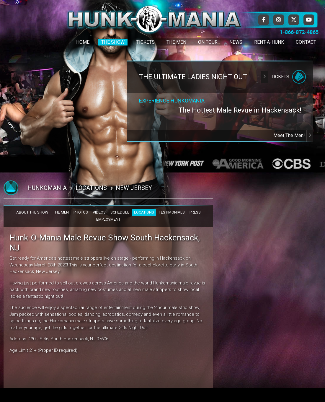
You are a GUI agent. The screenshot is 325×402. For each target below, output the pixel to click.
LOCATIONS (144, 212)
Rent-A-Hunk (269, 42)
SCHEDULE (119, 212)
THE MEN (61, 212)
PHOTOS (81, 212)
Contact (306, 42)
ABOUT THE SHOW (32, 212)
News (235, 42)
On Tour (208, 42)
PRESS (195, 212)
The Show (113, 42)
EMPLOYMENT (108, 219)
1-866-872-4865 (299, 32)
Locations (91, 187)
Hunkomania (47, 187)
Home (82, 42)
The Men (176, 42)
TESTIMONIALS (172, 212)
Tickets (145, 42)
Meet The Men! (293, 135)
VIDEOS (99, 212)
